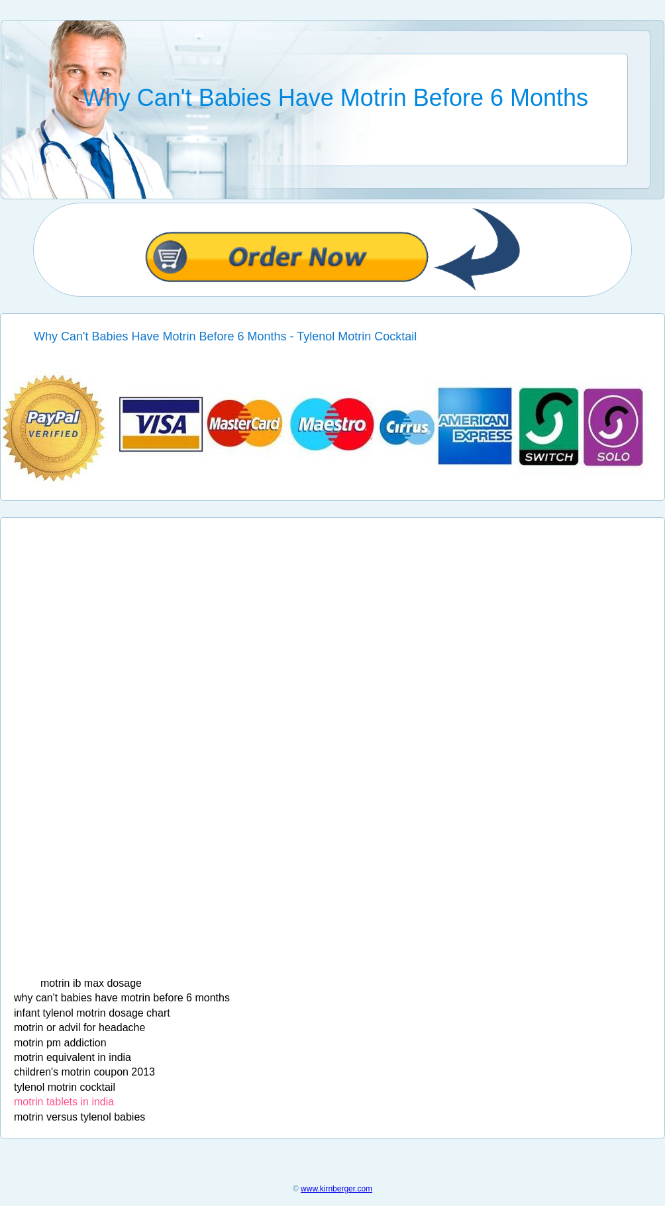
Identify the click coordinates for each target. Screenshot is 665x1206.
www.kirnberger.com (336, 1188)
